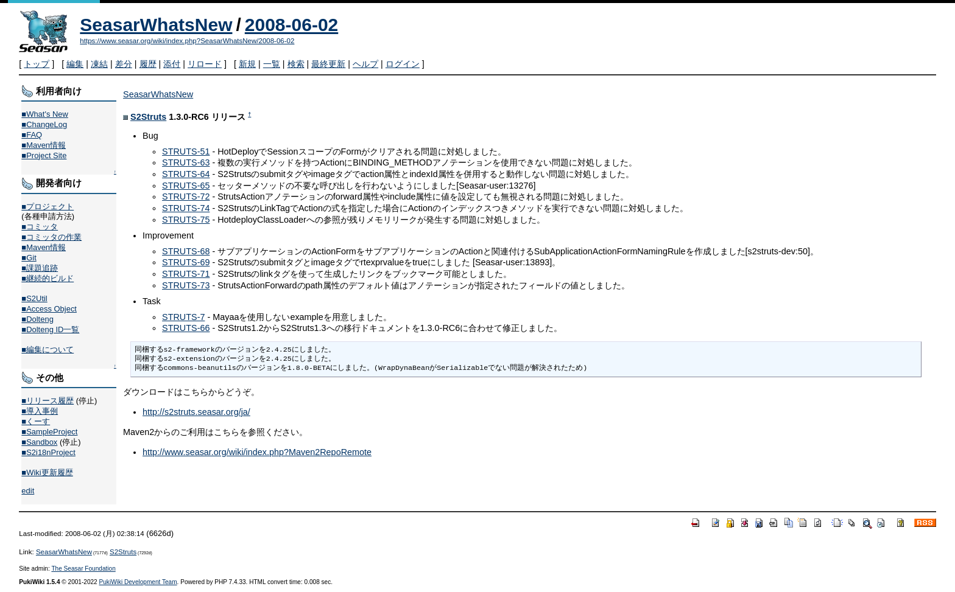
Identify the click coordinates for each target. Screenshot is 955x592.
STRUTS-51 (186, 151)
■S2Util (34, 298)
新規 (247, 64)
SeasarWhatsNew (156, 25)
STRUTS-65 (186, 185)
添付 (171, 64)
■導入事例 (39, 411)
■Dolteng (37, 319)
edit (27, 490)
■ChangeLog (44, 124)
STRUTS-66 (186, 328)
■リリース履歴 (47, 400)
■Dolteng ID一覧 (50, 329)
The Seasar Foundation (83, 568)
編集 (74, 64)
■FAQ (31, 134)
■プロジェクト (47, 206)
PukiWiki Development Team (138, 582)
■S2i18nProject (48, 452)
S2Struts (148, 117)
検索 (296, 64)
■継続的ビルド (47, 278)
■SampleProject (49, 431)
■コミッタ (39, 226)
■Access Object (49, 308)
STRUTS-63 (186, 162)
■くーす (35, 421)
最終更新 (328, 64)
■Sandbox (39, 442)
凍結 (99, 64)
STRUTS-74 (186, 208)
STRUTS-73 (186, 285)
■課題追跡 (39, 268)
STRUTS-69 (186, 262)
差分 (123, 64)
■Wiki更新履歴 (46, 472)
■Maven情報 (43, 145)
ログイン (403, 64)
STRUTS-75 (186, 220)
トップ (36, 64)
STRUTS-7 (183, 317)
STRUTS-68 (186, 251)
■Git (28, 257)
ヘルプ (365, 64)
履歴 (148, 64)
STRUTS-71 (186, 274)
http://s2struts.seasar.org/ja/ (196, 412)
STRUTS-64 (186, 174)
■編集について (47, 349)
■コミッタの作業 (51, 237)
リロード (205, 64)
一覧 (271, 64)
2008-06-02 (291, 25)
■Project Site (43, 155)
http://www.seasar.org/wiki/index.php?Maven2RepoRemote (257, 452)
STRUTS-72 (186, 196)
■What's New (44, 114)
